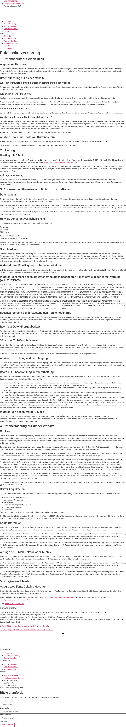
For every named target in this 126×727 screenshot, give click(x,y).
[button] (63, 33)
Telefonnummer (6, 715)
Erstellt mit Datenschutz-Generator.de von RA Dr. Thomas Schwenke (24, 626)
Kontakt (7, 31)
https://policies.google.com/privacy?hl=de (15, 600)
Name (2, 701)
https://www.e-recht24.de (14, 604)
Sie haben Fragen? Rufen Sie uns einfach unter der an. (26, 630)
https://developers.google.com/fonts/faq (59, 597)
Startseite (7, 21)
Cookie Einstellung (10, 658)
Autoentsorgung (10, 24)
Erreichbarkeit (5, 708)
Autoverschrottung (11, 26)
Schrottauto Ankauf (11, 29)
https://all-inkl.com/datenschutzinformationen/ (61, 162)
